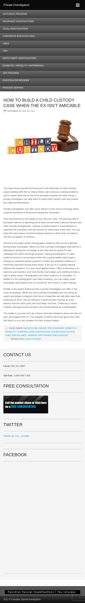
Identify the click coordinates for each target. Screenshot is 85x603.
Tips (5, 51)
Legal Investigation (39, 332)
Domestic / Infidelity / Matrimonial (23, 65)
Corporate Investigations (19, 36)
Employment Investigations (18, 59)
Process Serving (13, 88)
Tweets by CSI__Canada (16, 436)
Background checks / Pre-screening (43, 328)
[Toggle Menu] (77, 5)
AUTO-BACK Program (13, 15)
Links (6, 43)
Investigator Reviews (16, 80)
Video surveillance (16, 335)
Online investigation (63, 332)
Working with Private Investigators (48, 335)
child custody (33, 339)
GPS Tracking (11, 73)
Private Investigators (17, 4)
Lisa (32, 111)
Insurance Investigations (18, 21)
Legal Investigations (15, 29)
